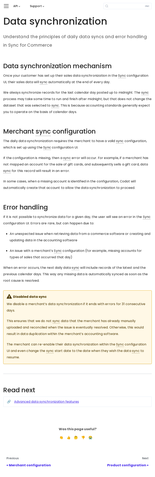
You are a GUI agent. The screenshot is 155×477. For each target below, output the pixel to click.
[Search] (127, 6)
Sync (122, 75)
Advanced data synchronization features (46, 401)
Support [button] (36, 6)
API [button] (15, 6)
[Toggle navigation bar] (6, 6)
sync (43, 82)
